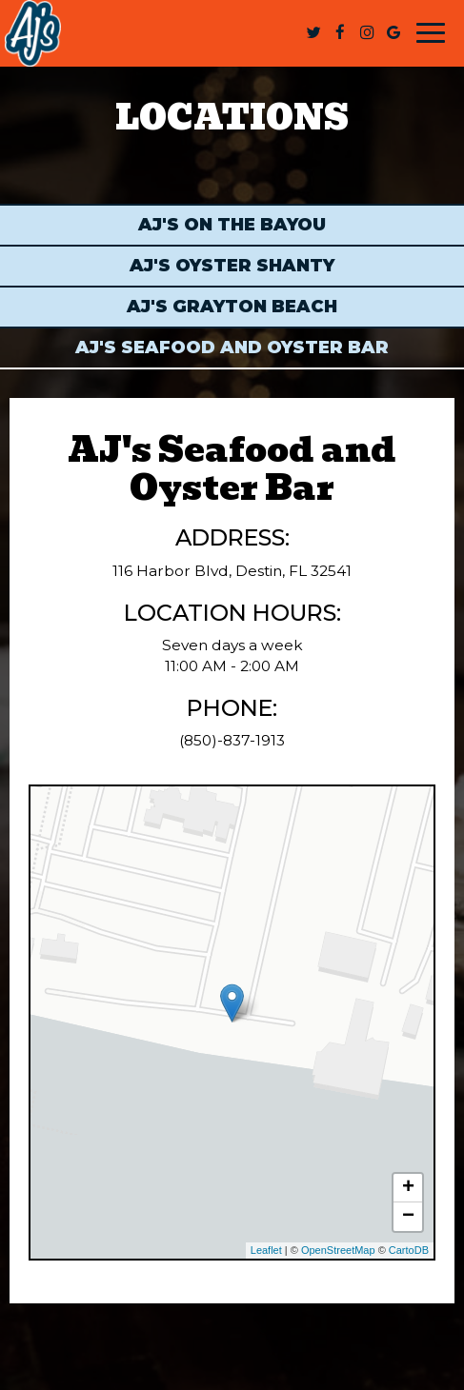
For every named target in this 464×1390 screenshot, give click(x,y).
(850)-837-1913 (232, 740)
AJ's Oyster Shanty (232, 265)
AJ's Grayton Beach (232, 306)
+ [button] (408, 1188)
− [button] (408, 1216)
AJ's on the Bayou (232, 224)
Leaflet (266, 1250)
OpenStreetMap (338, 1250)
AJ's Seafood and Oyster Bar (232, 347)
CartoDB (409, 1250)
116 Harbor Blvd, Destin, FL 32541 (232, 571)
